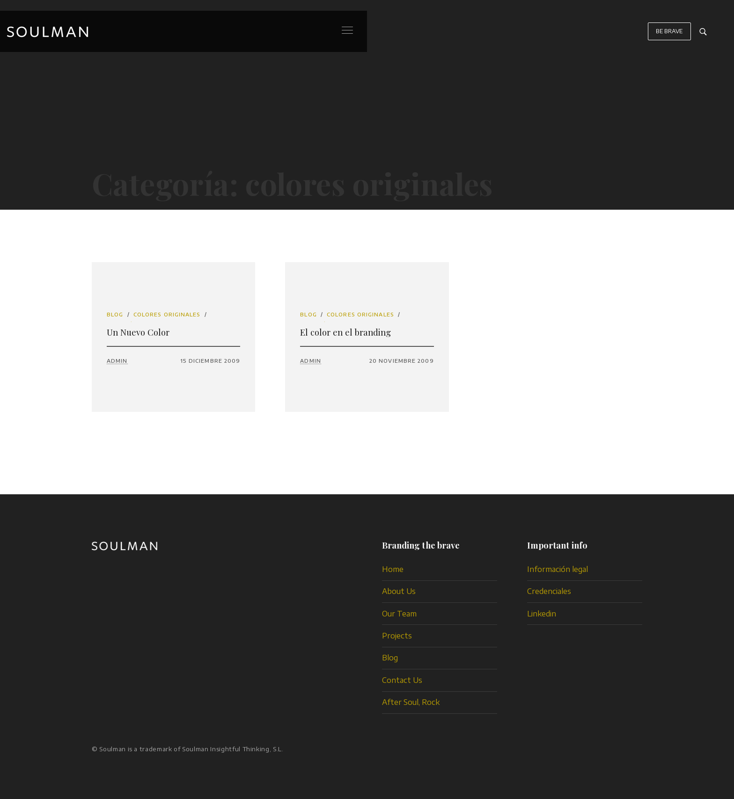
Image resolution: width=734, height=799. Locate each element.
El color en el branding (345, 332)
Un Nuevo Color (138, 332)
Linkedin (541, 613)
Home (393, 569)
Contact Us (402, 680)
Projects (397, 635)
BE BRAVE (669, 35)
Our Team (399, 613)
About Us (399, 591)
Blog (115, 314)
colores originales (167, 314)
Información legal (557, 569)
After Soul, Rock (411, 702)
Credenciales (549, 591)
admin (117, 361)
